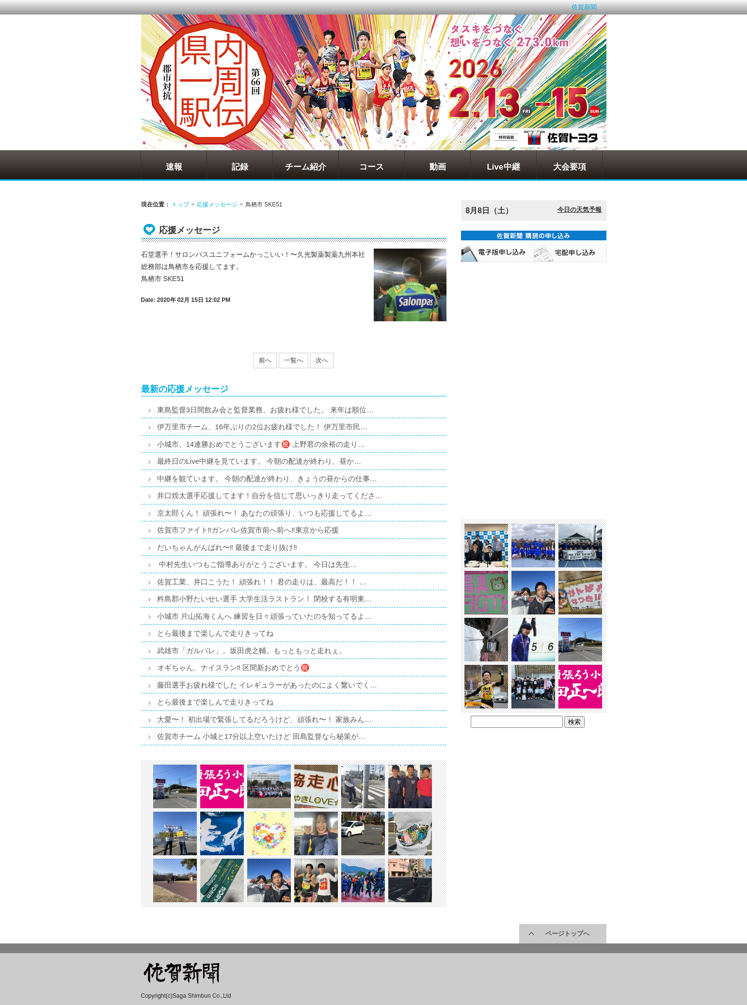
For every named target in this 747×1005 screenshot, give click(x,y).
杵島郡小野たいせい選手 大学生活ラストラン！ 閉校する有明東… (264, 599)
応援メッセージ (217, 204)
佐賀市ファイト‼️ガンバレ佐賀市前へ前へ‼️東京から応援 (248, 530)
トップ (180, 204)
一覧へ (293, 360)
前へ (265, 360)
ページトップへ (567, 933)
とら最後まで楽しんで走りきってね (215, 633)
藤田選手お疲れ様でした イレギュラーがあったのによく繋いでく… (267, 685)
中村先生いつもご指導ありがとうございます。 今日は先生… (257, 564)
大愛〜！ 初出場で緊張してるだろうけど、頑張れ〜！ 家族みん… (264, 719)
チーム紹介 (305, 167)
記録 (240, 167)
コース (371, 167)
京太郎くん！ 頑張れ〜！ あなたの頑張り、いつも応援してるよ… (264, 513)
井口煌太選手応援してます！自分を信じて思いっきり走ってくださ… (269, 495)
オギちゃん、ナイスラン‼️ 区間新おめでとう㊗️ (233, 667)
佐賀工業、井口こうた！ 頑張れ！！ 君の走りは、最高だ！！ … (262, 582)
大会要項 (569, 167)
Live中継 (503, 167)
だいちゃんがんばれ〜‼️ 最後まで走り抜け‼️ (227, 547)
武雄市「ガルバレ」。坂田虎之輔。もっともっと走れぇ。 (251, 650)
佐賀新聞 (584, 7)
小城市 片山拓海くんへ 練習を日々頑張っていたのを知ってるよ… (264, 616)
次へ (322, 360)
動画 (437, 167)
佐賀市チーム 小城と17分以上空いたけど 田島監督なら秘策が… (261, 736)
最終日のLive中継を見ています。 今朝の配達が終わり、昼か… (259, 461)
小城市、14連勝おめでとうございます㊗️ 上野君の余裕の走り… (261, 444)
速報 (174, 167)
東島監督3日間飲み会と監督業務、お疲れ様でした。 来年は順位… (265, 410)
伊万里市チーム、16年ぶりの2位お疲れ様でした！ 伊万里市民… (262, 427)
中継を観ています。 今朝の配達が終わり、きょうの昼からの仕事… (267, 478)
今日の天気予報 (579, 209)
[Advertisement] (533, 327)
